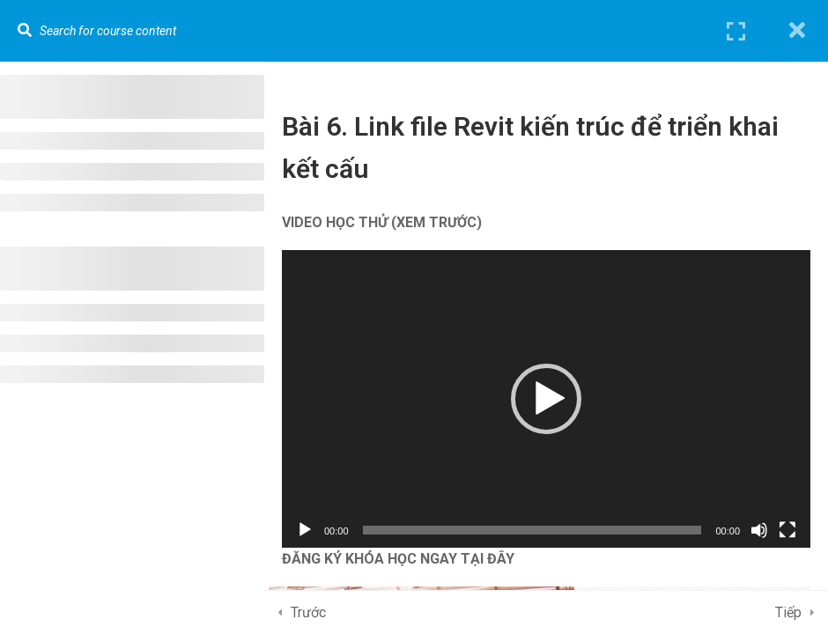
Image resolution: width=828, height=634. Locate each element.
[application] (546, 399)
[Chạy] (305, 530)
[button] (546, 399)
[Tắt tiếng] (759, 530)
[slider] (532, 530)
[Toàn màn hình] (787, 530)
